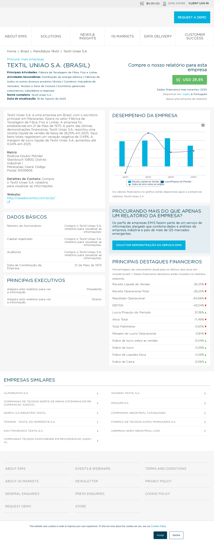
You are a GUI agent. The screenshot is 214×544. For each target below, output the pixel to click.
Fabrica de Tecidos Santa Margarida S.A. (143, 422)
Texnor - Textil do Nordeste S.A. (29, 422)
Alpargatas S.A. (16, 393)
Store (80, 506)
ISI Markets (122, 37)
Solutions (50, 37)
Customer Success (195, 37)
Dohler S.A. (120, 403)
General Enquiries (22, 493)
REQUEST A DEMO (192, 17)
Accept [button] (160, 535)
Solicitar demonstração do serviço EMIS (149, 245)
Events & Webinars (92, 468)
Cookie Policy (157, 493)
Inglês (186, 94)
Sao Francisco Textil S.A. (23, 431)
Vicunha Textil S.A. (125, 393)
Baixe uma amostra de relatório (186, 99)
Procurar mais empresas (25, 59)
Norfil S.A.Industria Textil (25, 413)
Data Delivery (158, 37)
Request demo (18, 506)
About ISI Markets (22, 481)
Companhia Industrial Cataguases (138, 413)
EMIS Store (174, 4)
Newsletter (86, 481)
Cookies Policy (158, 526)
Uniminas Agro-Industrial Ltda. (136, 431)
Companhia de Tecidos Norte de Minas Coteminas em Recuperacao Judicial (47, 403)
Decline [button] (176, 535)
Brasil (25, 51)
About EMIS (16, 37)
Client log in (199, 3)
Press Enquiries (90, 493)
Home (11, 51)
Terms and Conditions (165, 468)
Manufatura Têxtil (46, 51)
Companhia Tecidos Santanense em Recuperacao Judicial (47, 441)
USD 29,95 (189, 80)
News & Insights (87, 37)
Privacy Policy (158, 481)
